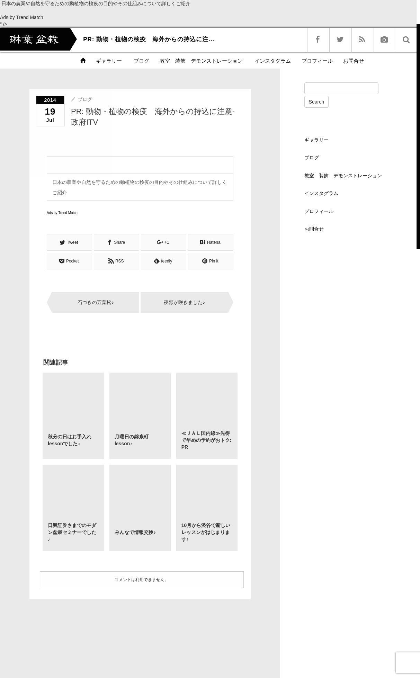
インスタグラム (272, 61)
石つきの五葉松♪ (96, 302)
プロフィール (317, 61)
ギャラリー (109, 61)
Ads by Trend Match (21, 17)
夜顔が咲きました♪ (184, 302)
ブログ (140, 61)
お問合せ (353, 61)
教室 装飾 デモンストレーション (201, 61)
